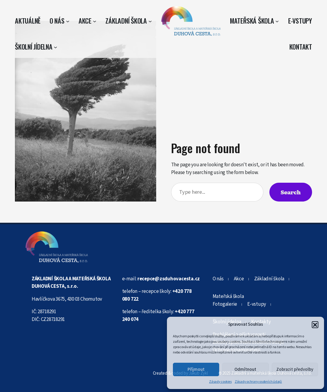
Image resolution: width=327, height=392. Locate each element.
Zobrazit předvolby (294, 369)
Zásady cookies (220, 381)
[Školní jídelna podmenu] (55, 47)
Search (291, 192)
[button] (315, 325)
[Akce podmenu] (94, 21)
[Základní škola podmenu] (150, 21)
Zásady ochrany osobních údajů (258, 381)
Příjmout (196, 369)
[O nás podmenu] (68, 21)
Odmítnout (245, 369)
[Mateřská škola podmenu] (277, 21)
